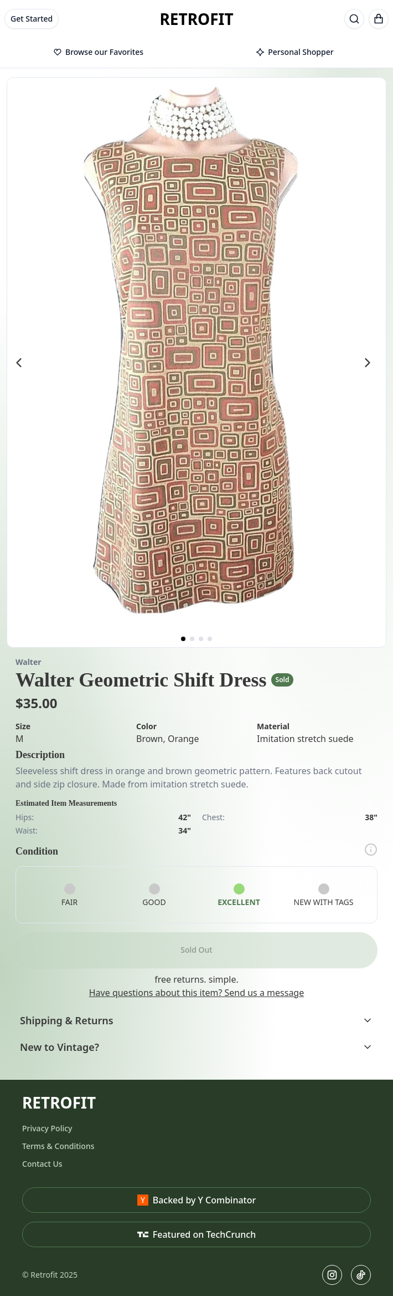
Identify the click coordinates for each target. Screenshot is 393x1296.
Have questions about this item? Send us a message (196, 993)
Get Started (32, 18)
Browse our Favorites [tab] (98, 52)
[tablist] (196, 53)
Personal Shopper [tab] (294, 52)
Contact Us (42, 1163)
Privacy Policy (47, 1128)
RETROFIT (196, 18)
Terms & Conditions (58, 1146)
